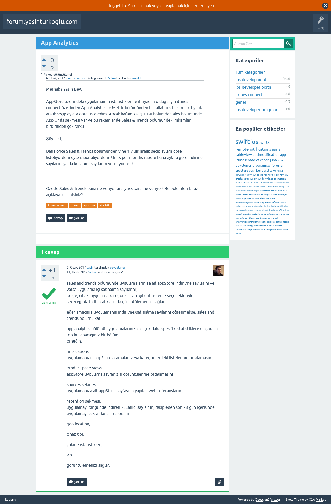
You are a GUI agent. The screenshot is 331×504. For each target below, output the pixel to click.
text (243, 206)
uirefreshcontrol (278, 202)
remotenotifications (253, 149)
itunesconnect (57, 205)
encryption (256, 210)
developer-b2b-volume (279, 210)
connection (241, 229)
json (273, 160)
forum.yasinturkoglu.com (42, 21)
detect (265, 210)
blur (251, 218)
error (280, 165)
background (264, 174)
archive (239, 226)
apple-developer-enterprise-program (268, 214)
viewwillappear (250, 226)
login (285, 191)
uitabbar (247, 214)
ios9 (286, 182)
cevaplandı (117, 267)
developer (254, 190)
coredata (271, 222)
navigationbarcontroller (277, 229)
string (238, 206)
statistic (105, 205)
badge (274, 206)
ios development (251, 79)
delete (260, 226)
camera (274, 191)
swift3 (264, 142)
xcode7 (239, 195)
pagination (272, 195)
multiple (278, 170)
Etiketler (160, 25)
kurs (238, 210)
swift (243, 141)
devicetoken (242, 190)
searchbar (279, 182)
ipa (287, 214)
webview (255, 178)
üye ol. (211, 5)
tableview (244, 155)
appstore (89, 205)
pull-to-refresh (259, 198)
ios (254, 141)
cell (265, 195)
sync (270, 218)
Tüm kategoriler (250, 72)
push (252, 170)
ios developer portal (254, 87)
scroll (245, 195)
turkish (279, 222)
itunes (75, 205)
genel (241, 102)
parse (286, 186)
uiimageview (276, 186)
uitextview (249, 174)
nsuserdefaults (256, 195)
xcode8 (239, 214)
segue (246, 178)
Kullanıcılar (202, 25)
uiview (275, 174)
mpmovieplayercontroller (247, 202)
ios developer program (256, 109)
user (263, 229)
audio (238, 233)
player (250, 229)
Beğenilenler (110, 25)
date (280, 191)
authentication (260, 218)
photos (255, 206)
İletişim (10, 499)
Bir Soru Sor (223, 25)
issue (265, 226)
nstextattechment (263, 182)
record (286, 222)
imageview (265, 202)
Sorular (90, 25)
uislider (278, 226)
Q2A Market (317, 499)
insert (238, 198)
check (275, 218)
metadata (270, 198)
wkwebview (245, 210)
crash (239, 178)
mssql (246, 182)
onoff (271, 226)
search (256, 186)
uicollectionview (244, 186)
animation (280, 178)
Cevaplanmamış (137, 25)
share (248, 206)
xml (251, 182)
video (239, 182)
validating (262, 222)
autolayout (283, 195)
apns (276, 149)
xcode (265, 160)
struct (239, 174)
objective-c (247, 198)
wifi (262, 186)
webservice (265, 191)
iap (246, 218)
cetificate (240, 218)
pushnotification (266, 155)
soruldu (137, 78)
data (266, 186)
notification (283, 206)
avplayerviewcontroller (246, 222)
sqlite (268, 170)
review (284, 174)
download (267, 178)
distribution (264, 206)
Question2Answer (267, 499)
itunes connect (76, 78)
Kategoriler (180, 25)
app (283, 155)
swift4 (271, 165)
